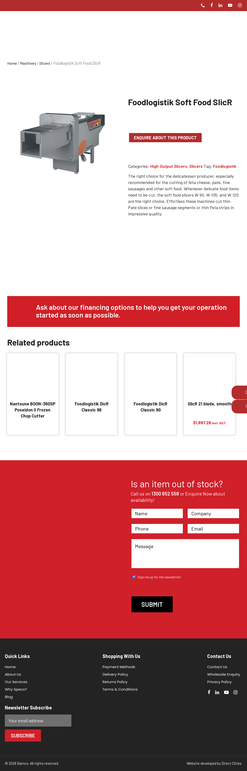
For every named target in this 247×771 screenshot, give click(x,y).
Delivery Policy (114, 674)
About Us (13, 674)
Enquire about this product (165, 137)
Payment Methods (118, 666)
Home (12, 63)
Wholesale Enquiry (221, 674)
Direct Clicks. (231, 763)
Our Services (16, 681)
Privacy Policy (217, 681)
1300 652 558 (165, 493)
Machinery (28, 63)
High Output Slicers (168, 166)
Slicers (44, 63)
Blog (9, 696)
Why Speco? (16, 689)
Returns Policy (114, 681)
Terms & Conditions (119, 689)
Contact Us (215, 666)
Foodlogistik (224, 166)
